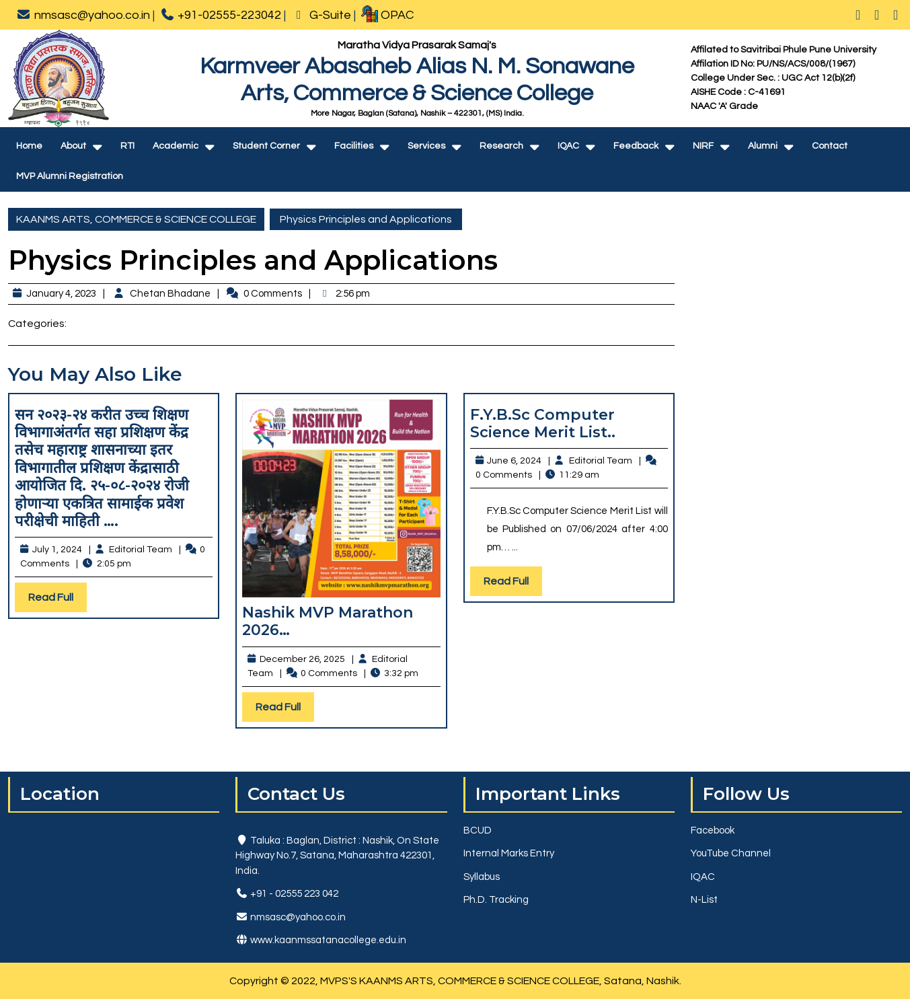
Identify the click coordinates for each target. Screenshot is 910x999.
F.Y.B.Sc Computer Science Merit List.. (542, 423)
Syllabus (481, 877)
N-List (704, 900)
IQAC (568, 146)
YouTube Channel (731, 853)
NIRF (703, 146)
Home (29, 146)
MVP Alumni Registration (69, 176)
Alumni (763, 146)
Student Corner (266, 146)
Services (426, 146)
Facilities (353, 146)
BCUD (477, 830)
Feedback (635, 146)
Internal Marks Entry (508, 853)
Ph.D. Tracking (496, 900)
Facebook (712, 830)
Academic (175, 146)
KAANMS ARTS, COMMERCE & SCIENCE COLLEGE (136, 219)
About (73, 146)
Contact (829, 146)
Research (501, 146)
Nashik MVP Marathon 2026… (327, 621)
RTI (127, 146)
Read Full (57, 600)
